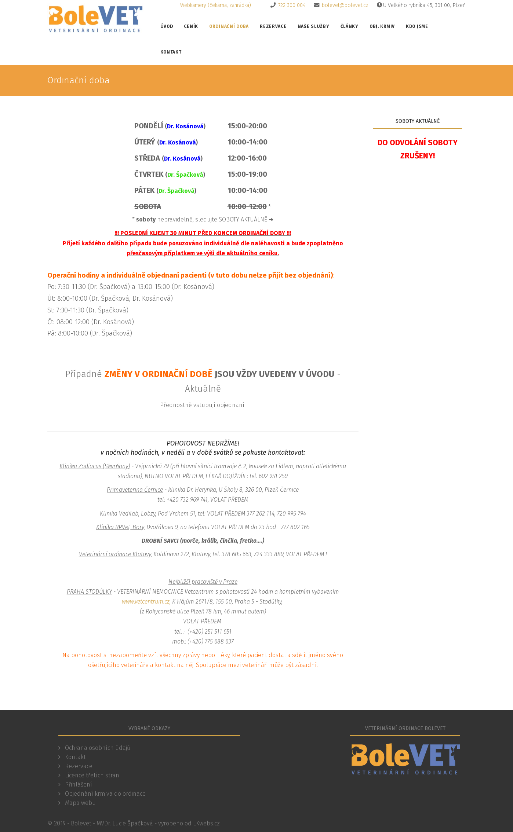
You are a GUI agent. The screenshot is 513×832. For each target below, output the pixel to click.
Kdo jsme (417, 26)
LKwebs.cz (206, 823)
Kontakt (171, 52)
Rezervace (273, 26)
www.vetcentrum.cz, (146, 601)
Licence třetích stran (91, 775)
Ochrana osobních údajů (96, 747)
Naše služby (314, 26)
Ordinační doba (229, 26)
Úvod (166, 26)
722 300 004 (292, 5)
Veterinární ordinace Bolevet (405, 728)
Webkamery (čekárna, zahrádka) (215, 5)
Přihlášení (77, 784)
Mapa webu (79, 802)
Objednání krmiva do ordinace (104, 793)
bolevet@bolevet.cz (345, 5)
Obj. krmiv (382, 26)
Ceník (191, 26)
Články (350, 26)
